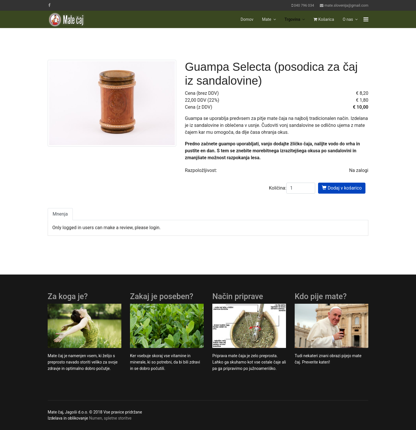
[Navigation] (365, 19)
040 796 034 (304, 5)
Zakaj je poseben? (161, 296)
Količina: (277, 188)
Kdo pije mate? (321, 296)
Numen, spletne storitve (110, 418)
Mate (266, 19)
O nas (348, 19)
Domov (247, 19)
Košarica (323, 19)
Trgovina (292, 19)
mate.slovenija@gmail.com (346, 5)
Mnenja (60, 214)
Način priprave (237, 296)
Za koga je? (68, 296)
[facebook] (49, 5)
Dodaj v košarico (342, 188)
